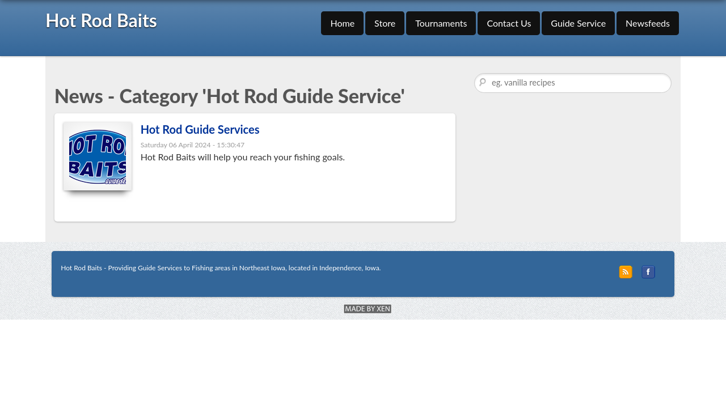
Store (384, 23)
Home (342, 23)
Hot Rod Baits (101, 20)
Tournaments (441, 23)
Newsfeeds (648, 23)
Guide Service (578, 23)
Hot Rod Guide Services (200, 129)
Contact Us (509, 23)
